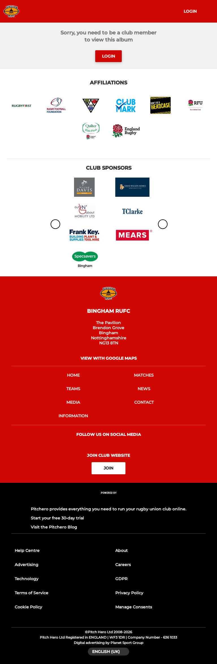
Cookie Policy (28, 607)
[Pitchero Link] (108, 500)
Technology (26, 578)
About (121, 550)
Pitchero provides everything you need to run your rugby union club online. (108, 509)
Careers (123, 564)
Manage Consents (133, 607)
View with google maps (109, 358)
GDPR (121, 578)
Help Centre (27, 550)
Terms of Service (31, 592)
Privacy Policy (129, 592)
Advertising (26, 564)
